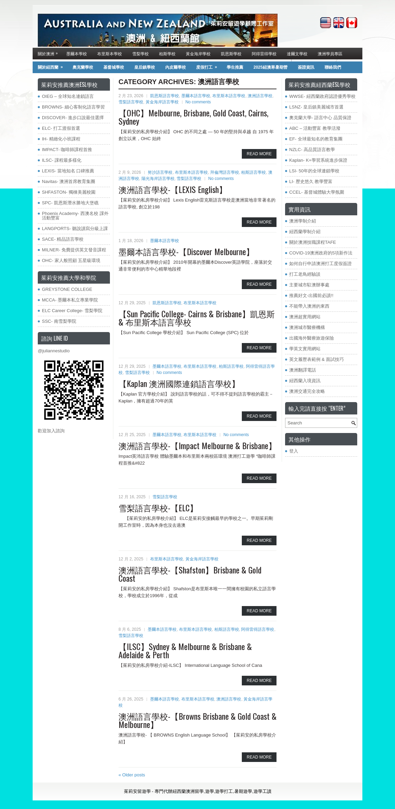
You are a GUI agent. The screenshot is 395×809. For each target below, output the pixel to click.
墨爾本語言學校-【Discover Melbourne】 (186, 251)
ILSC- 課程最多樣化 (61, 160)
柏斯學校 (167, 53)
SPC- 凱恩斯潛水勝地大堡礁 (70, 202)
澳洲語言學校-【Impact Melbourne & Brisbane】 (197, 445)
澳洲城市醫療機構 (307, 327)
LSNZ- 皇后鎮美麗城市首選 (316, 107)
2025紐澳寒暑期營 (270, 67)
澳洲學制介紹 (302, 221)
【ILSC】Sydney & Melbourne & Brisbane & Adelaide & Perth (185, 650)
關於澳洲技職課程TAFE (312, 242)
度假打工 (209, 65)
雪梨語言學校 (130, 102)
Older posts (131, 774)
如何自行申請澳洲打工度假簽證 (320, 263)
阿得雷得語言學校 (257, 629)
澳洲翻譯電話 (302, 370)
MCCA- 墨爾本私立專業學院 (70, 300)
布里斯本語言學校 (228, 95)
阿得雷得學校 (264, 53)
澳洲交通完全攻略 (307, 391)
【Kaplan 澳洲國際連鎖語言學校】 (179, 383)
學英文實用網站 (304, 348)
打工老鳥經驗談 (304, 274)
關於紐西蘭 (52, 65)
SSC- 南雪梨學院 (59, 321)
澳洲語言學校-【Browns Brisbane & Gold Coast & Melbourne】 (197, 720)
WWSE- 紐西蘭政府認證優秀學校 (322, 96)
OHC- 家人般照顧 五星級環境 (71, 260)
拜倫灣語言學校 (224, 172)
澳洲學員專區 (330, 53)
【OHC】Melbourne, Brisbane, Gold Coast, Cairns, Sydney (193, 116)
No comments (198, 102)
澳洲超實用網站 (304, 316)
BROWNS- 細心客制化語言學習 (73, 107)
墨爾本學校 (76, 53)
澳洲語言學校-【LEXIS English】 (172, 189)
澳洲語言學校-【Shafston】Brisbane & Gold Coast (189, 573)
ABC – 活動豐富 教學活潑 (314, 128)
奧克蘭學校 (82, 67)
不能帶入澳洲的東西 (309, 306)
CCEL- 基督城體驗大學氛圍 (316, 192)
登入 (293, 451)
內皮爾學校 (175, 67)
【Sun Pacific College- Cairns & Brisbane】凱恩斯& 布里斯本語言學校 (196, 317)
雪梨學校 (140, 53)
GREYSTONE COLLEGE (67, 289)
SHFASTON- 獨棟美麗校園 (68, 192)
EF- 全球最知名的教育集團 (315, 138)
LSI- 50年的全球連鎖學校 (314, 170)
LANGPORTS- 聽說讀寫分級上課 (75, 228)
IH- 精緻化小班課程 (61, 138)
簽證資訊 (306, 67)
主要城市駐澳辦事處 (309, 284)
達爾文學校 (297, 53)
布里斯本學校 (109, 53)
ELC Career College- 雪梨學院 (72, 310)
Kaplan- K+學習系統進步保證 (318, 160)
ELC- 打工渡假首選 (61, 128)
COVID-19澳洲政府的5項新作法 (320, 252)
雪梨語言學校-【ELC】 (158, 507)
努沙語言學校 (160, 172)
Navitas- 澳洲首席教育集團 (68, 181)
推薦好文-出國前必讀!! (311, 295)
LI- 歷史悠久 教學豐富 (310, 181)
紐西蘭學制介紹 (304, 231)
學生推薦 (235, 67)
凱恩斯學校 (231, 53)
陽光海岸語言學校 (158, 178)
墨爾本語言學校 (195, 95)
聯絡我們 (333, 67)
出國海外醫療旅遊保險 (311, 338)
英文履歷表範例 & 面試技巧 (316, 359)
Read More (259, 153)
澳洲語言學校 (260, 95)
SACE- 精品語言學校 (62, 239)
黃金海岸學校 (198, 53)
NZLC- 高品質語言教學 (312, 149)
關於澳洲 (49, 52)
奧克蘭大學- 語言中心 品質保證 (320, 117)
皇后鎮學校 (144, 67)
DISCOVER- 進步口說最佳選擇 (73, 117)
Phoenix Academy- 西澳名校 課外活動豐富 (75, 215)
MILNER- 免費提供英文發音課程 (74, 249)
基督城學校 (113, 67)
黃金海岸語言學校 (162, 102)
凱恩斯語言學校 (164, 95)
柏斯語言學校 (253, 172)
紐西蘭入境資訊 (304, 380)
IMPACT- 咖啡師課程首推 (67, 149)
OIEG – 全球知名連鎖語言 (68, 96)
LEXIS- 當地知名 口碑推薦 (68, 170)
